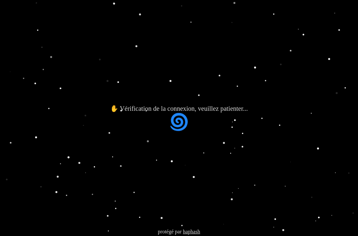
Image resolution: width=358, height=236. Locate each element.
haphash (191, 231)
